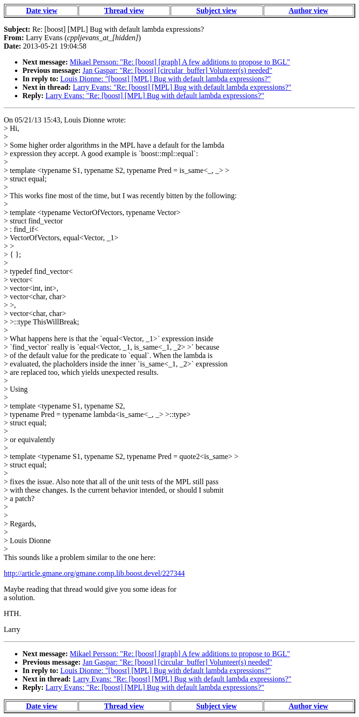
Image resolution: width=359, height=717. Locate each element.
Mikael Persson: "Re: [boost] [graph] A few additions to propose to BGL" (180, 62)
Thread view (124, 10)
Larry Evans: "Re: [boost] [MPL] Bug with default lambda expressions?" (182, 87)
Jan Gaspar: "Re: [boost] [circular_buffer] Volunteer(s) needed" (178, 70)
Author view (309, 10)
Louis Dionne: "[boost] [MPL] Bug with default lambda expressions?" (165, 79)
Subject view (216, 10)
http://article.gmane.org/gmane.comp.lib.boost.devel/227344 (94, 573)
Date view (41, 10)
